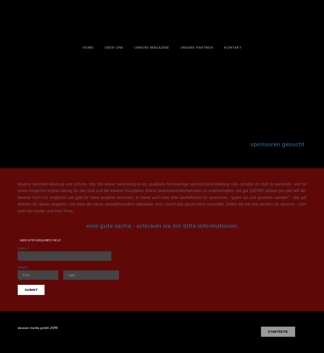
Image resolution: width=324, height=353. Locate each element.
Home (88, 47)
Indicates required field (39, 240)
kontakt (232, 47)
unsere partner (196, 47)
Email (23, 248)
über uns (114, 47)
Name (23, 267)
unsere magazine (151, 47)
